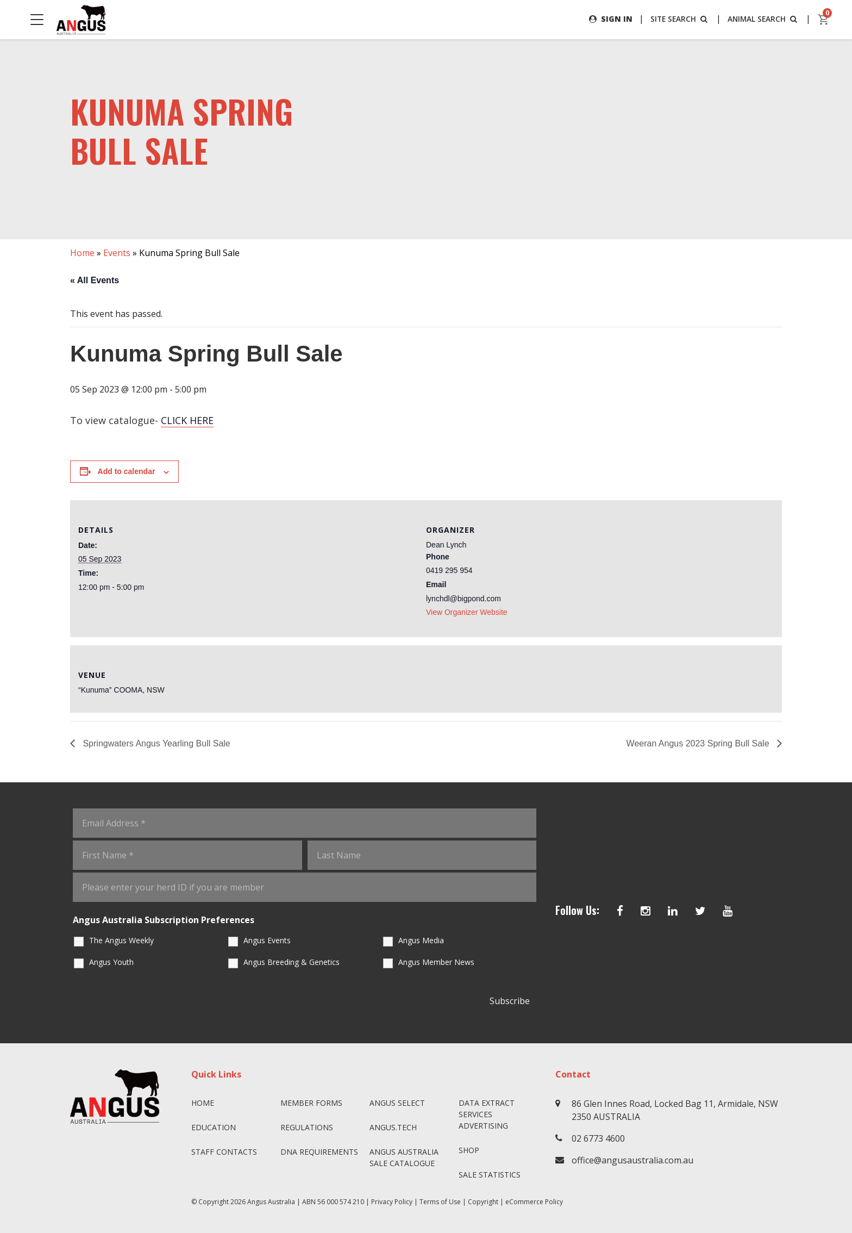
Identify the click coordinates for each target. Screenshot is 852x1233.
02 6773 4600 (598, 1138)
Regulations (306, 1127)
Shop (469, 1150)
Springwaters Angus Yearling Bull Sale (155, 743)
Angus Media (421, 940)
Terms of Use (440, 1201)
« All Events (94, 280)
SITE (677, 19)
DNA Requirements (319, 1152)
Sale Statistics (490, 1174)
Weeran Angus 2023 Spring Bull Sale (699, 743)
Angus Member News (436, 962)
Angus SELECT (397, 1103)
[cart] (823, 19)
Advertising (483, 1125)
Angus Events (267, 940)
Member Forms (311, 1103)
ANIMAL (762, 19)
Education (213, 1127)
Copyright (483, 1201)
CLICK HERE (187, 420)
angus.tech (393, 1127)
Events (116, 253)
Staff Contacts (224, 1152)
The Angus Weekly (121, 940)
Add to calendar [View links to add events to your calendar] (126, 472)
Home (82, 253)
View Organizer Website (467, 612)
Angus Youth (111, 962)
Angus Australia (271, 1201)
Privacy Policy (391, 1201)
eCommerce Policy (534, 1201)
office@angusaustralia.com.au (632, 1160)
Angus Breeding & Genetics (291, 962)
